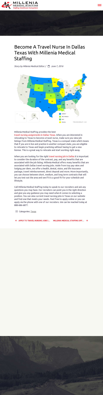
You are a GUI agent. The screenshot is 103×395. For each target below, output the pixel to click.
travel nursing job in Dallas (61, 156)
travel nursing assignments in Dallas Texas (34, 135)
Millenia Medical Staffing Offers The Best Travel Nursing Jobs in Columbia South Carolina (71, 221)
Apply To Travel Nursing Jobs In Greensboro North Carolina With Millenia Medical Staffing (32, 221)
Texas (33, 211)
